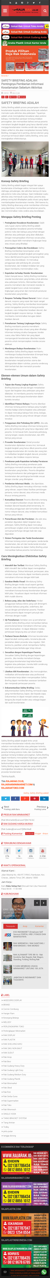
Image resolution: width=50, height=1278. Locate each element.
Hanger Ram (8, 1013)
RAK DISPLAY (9, 1035)
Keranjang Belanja (11, 1018)
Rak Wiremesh (9, 1109)
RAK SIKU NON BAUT (12, 1048)
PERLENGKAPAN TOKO (13, 1026)
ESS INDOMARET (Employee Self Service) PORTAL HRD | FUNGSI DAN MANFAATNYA (29, 934)
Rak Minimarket (10, 1083)
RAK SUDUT (8, 1053)
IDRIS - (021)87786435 (14, 909)
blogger (38, 833)
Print (13, 97)
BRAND (6, 1005)
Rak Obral (7, 1088)
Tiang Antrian (9, 1122)
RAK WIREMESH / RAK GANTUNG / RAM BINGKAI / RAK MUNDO (29, 944)
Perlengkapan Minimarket (14, 1031)
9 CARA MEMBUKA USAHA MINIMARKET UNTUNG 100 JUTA (28, 967)
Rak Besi (7, 1061)
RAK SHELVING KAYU (12, 1044)
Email (21, 97)
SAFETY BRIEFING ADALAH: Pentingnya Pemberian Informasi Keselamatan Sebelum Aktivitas (22, 84)
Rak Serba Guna (10, 1096)
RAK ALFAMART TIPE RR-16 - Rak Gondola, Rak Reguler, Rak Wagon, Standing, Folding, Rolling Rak (28, 957)
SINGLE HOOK (9, 1114)
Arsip (25, 926)
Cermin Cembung (11, 1009)
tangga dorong (9, 1136)
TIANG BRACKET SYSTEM (15, 1118)
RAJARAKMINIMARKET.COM (17, 784)
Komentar (39, 926)
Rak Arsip (7, 1057)
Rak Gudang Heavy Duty (13, 1066)
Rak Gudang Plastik (11, 1079)
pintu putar (8, 1131)
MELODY (7, 1022)
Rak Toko (7, 1105)
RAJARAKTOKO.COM (12, 788)
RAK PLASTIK (9, 1039)
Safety (26, 793)
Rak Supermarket (10, 1101)
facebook (30, 833)
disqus (45, 833)
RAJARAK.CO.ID (14, 781)
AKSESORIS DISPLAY (12, 1000)
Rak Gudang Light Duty (13, 1070)
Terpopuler (10, 926)
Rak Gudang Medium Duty (14, 1074)
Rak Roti (7, 1092)
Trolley (6, 1127)
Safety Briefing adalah (39, 793)
